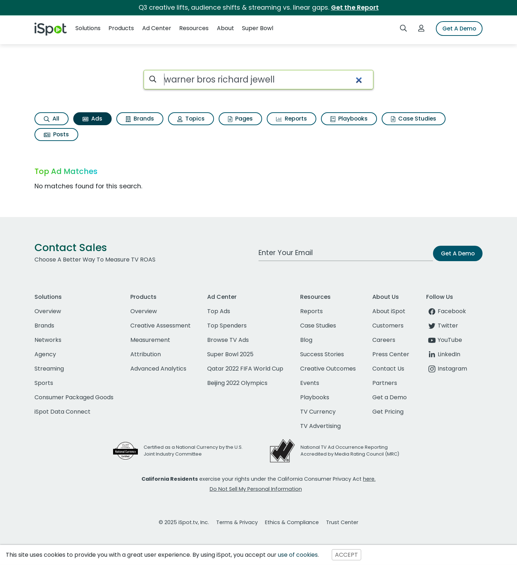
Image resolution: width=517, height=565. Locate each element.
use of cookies (298, 555)
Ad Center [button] (156, 28)
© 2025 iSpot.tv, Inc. (184, 522)
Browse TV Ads (228, 340)
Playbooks (349, 118)
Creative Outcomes (328, 368)
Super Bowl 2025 (230, 354)
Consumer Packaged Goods (73, 397)
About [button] (225, 28)
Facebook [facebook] (446, 311)
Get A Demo (459, 28)
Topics (191, 118)
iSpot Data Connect (62, 412)
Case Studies (413, 118)
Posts (56, 134)
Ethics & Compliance (292, 522)
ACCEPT (346, 555)
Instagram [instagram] (446, 368)
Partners (384, 383)
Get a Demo (389, 397)
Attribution (145, 354)
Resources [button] (194, 28)
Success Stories (322, 354)
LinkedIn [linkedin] (443, 354)
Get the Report (355, 7)
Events (309, 383)
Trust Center (342, 522)
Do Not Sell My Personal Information (256, 489)
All (51, 118)
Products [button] (121, 28)
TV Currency (318, 412)
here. (369, 478)
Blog (306, 340)
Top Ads (218, 311)
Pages (240, 118)
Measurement (150, 340)
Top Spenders (227, 325)
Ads (92, 118)
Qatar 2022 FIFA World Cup (245, 368)
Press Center (390, 354)
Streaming (49, 368)
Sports (43, 383)
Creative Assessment (160, 325)
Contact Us (388, 368)
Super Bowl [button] (257, 28)
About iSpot (388, 311)
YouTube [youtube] (444, 340)
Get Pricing (388, 412)
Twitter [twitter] (442, 325)
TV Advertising (320, 426)
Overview (47, 311)
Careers (383, 340)
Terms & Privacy (237, 522)
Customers (388, 325)
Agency (45, 354)
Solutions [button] (88, 28)
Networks (47, 340)
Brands (140, 118)
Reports (291, 118)
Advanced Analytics (158, 368)
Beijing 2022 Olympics (237, 383)
